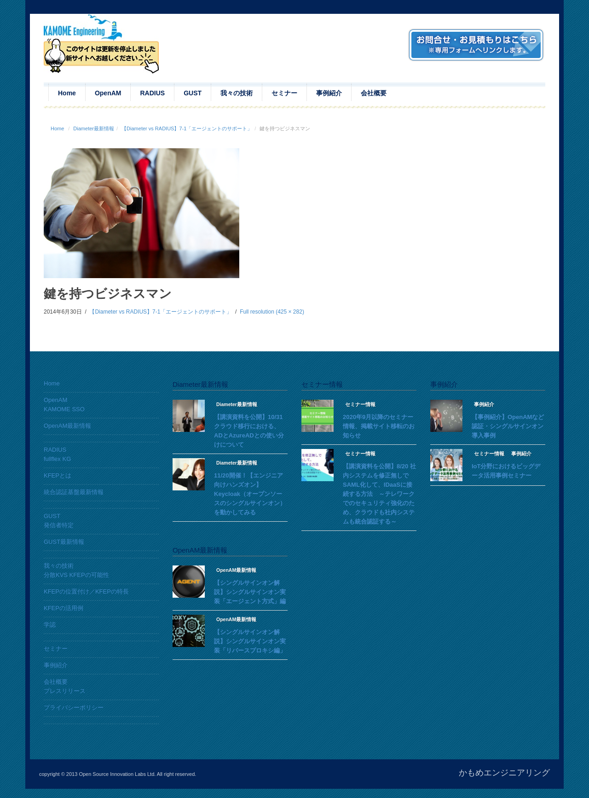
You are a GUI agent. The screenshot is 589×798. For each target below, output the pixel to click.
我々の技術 (236, 93)
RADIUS (152, 93)
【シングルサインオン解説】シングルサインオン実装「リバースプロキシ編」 (250, 641)
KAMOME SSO (64, 409)
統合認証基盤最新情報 (74, 492)
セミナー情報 (360, 404)
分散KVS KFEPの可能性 (76, 574)
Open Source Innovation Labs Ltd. (117, 774)
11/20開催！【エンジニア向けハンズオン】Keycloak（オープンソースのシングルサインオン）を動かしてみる (250, 494)
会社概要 (374, 93)
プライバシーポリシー (74, 707)
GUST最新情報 (64, 541)
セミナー (284, 93)
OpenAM (108, 93)
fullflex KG (57, 458)
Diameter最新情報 (93, 128)
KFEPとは (57, 475)
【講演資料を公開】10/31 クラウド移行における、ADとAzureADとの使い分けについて (249, 431)
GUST (193, 93)
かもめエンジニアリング (504, 772)
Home (67, 93)
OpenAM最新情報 (67, 425)
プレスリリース (65, 690)
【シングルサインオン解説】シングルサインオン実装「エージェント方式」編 (250, 592)
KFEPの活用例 (63, 608)
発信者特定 (59, 525)
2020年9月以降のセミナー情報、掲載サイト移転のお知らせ (379, 426)
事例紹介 (329, 93)
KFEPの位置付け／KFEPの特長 (86, 591)
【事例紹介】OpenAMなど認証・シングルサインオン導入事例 (508, 426)
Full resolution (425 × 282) (272, 312)
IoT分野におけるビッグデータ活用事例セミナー (506, 471)
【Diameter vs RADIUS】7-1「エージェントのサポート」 (186, 128)
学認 (50, 624)
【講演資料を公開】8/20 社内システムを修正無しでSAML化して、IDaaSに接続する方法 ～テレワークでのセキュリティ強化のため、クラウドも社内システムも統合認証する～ (379, 494)
